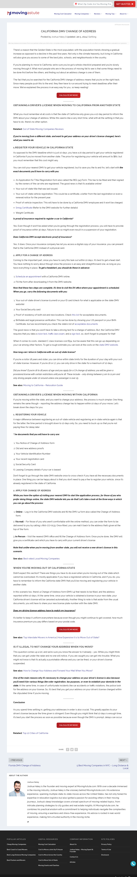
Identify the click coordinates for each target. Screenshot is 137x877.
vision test (42, 330)
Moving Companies (82, 10)
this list (75, 311)
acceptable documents (86, 320)
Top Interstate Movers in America (39, 634)
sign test (75, 330)
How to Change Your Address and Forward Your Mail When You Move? (58, 667)
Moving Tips (110, 10)
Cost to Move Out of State (48, 857)
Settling (92, 33)
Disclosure (105, 851)
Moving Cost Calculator (62, 10)
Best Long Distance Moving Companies (21, 851)
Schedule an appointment (28, 273)
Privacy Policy (106, 841)
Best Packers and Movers (16, 857)
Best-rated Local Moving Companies (41, 555)
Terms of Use (106, 846)
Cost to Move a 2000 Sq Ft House (50, 846)
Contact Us (74, 853)
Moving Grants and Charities (48, 862)
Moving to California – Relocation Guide (43, 382)
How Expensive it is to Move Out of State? (78, 634)
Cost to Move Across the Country (50, 851)
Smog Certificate (24, 204)
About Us (123, 10)
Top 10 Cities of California (35, 729)
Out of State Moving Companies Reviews (43, 125)
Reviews (97, 10)
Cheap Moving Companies (16, 841)
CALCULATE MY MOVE (68, 92)
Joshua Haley (58, 33)
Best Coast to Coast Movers (17, 846)
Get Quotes (124, 3)
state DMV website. (108, 341)
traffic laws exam (56, 330)
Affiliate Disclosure (122, 21)
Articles (72, 859)
